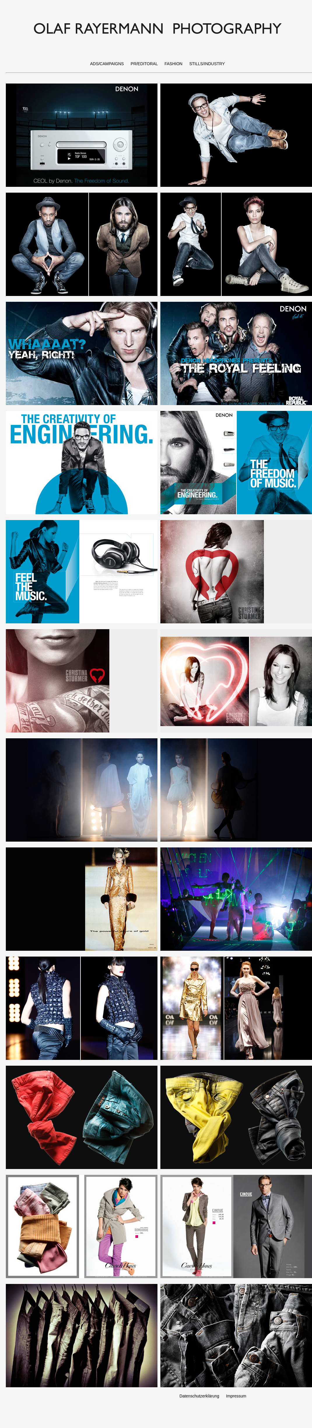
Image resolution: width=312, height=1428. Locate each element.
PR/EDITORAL (144, 63)
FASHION (173, 63)
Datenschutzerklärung (199, 1396)
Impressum (236, 1396)
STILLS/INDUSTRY (207, 63)
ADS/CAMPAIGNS (107, 63)
